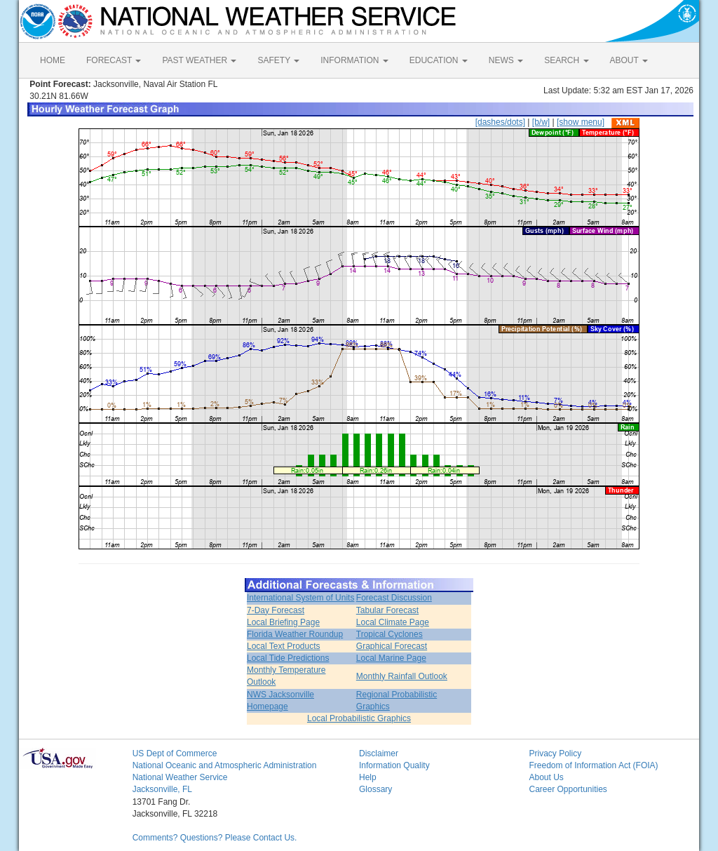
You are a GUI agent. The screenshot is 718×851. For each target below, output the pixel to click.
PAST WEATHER (199, 60)
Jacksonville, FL (162, 789)
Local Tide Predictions (288, 658)
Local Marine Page (391, 658)
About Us (546, 777)
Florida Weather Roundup (295, 634)
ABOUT (629, 60)
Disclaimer (378, 753)
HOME (52, 60)
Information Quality (394, 765)
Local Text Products (283, 646)
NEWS (506, 60)
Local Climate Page (392, 622)
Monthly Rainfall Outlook (401, 676)
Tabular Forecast (387, 610)
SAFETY (278, 60)
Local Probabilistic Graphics (359, 718)
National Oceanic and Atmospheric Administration (225, 765)
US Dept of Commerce (175, 753)
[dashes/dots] (500, 122)
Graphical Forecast (391, 646)
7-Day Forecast (275, 610)
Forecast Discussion (394, 598)
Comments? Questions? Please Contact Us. (215, 838)
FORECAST (113, 60)
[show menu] (580, 122)
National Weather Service (180, 777)
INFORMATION (354, 60)
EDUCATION (438, 60)
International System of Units (300, 598)
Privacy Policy (555, 753)
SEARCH (566, 60)
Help (368, 777)
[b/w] (541, 122)
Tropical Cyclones (389, 634)
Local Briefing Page (283, 622)
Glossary (375, 789)
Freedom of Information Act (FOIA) (593, 765)
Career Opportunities (568, 789)
